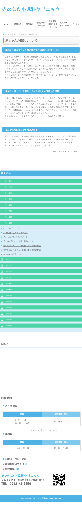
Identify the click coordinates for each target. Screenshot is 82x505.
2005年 (8, 314)
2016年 (8, 217)
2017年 (8, 211)
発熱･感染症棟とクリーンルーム (52, 24)
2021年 (8, 187)
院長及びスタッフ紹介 (64, 24)
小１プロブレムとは (11, 228)
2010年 (8, 283)
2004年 (8, 320)
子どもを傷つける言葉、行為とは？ (18, 241)
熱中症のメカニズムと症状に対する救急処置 (22, 246)
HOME (6, 24)
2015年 (8, 223)
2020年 (8, 193)
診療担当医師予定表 (41, 24)
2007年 (8, 302)
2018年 (8, 205)
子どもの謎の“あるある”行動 (15, 237)
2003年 (8, 326)
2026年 (8, 181)
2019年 (8, 199)
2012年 (8, 271)
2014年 (8, 259)
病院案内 (29, 24)
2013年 (8, 265)
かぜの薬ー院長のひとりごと (15, 233)
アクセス (75, 24)
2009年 (8, 289)
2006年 (8, 308)
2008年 (8, 295)
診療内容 (17, 24)
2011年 (8, 277)
